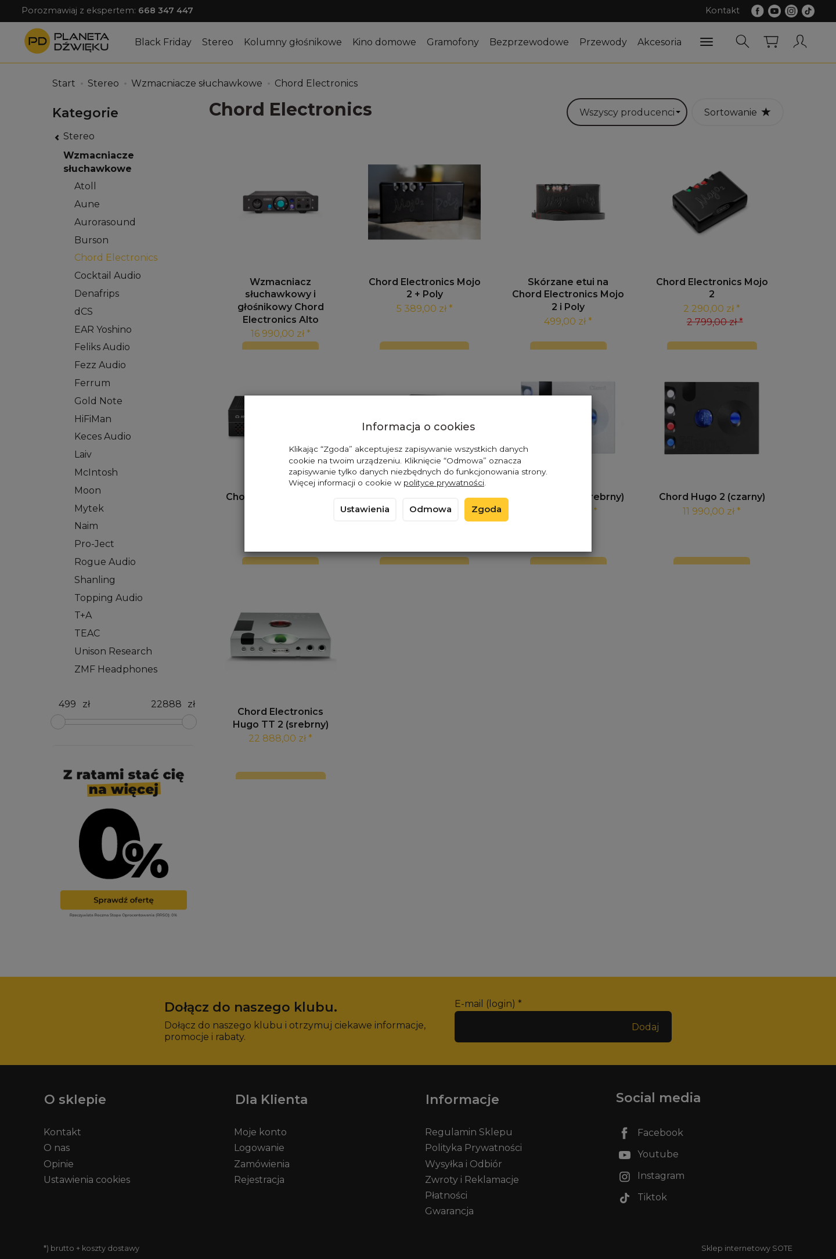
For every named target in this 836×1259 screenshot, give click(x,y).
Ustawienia (365, 509)
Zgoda (486, 509)
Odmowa (430, 509)
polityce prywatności (443, 482)
